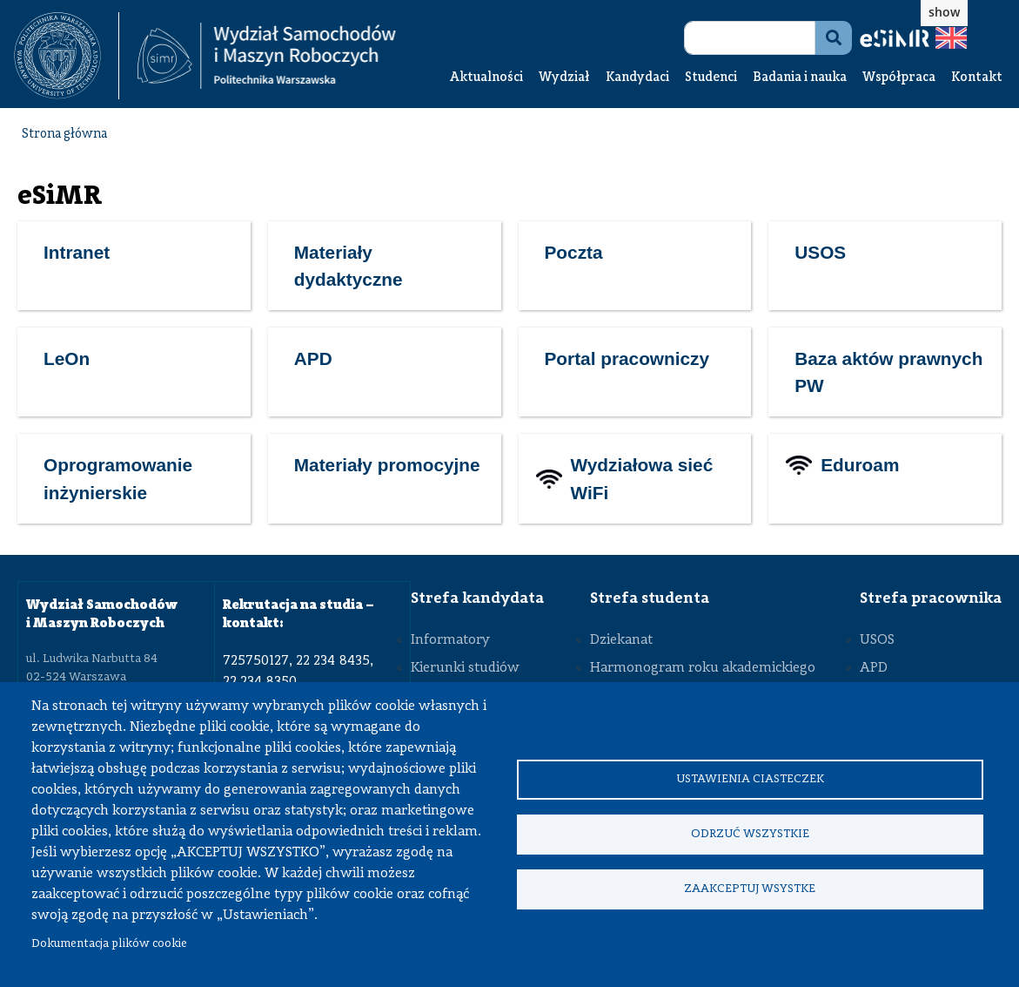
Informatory (450, 640)
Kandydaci (637, 78)
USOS (877, 640)
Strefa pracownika (931, 598)
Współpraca (898, 78)
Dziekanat (621, 640)
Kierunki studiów (465, 668)
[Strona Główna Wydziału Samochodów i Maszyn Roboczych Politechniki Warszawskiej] (266, 56)
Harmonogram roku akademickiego (702, 668)
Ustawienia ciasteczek (750, 777)
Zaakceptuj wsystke (749, 890)
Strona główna (64, 134)
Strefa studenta (649, 598)
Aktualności (486, 78)
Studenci (711, 78)
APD (874, 668)
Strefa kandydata (477, 598)
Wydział (564, 78)
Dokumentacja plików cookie (109, 944)
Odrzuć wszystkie (750, 834)
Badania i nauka (800, 78)
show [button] (944, 11)
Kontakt (976, 78)
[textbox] (66, 55)
